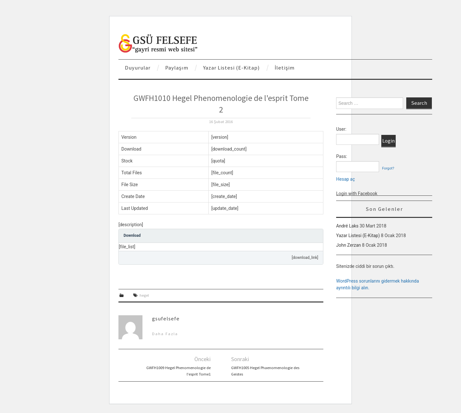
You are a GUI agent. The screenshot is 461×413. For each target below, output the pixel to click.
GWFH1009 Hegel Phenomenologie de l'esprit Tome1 (178, 370)
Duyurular (137, 67)
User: (341, 129)
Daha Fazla (165, 333)
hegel (144, 295)
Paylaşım (176, 67)
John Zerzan (348, 245)
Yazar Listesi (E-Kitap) (231, 67)
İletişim (285, 67)
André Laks (347, 225)
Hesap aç (345, 179)
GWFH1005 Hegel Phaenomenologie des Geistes (265, 370)
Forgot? (388, 168)
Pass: (341, 156)
